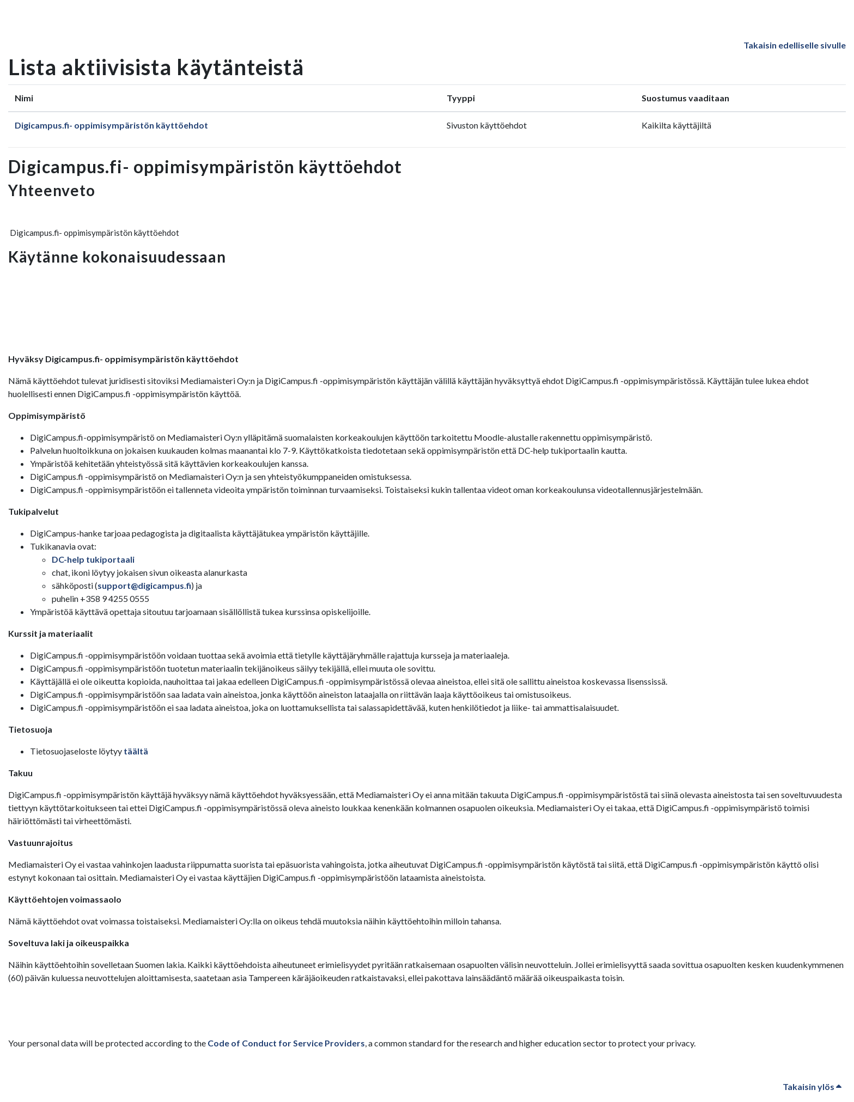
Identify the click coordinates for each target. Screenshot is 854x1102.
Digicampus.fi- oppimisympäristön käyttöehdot (111, 125)
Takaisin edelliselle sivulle (794, 45)
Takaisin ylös (812, 1086)
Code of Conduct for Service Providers (286, 1043)
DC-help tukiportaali (93, 559)
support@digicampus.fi (144, 585)
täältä (136, 751)
